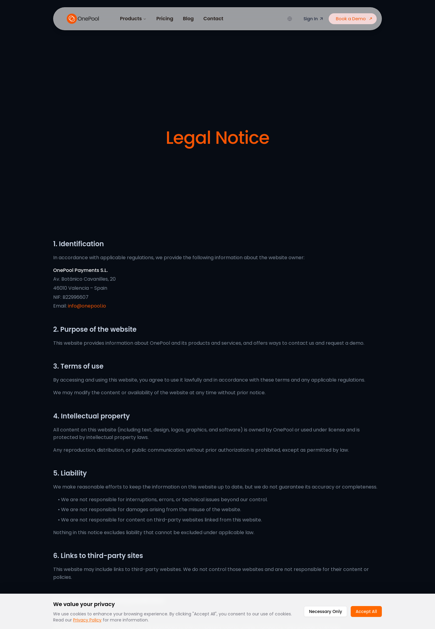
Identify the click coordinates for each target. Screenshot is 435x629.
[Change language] (289, 19)
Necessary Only (325, 611)
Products (133, 18)
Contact (213, 18)
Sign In (314, 19)
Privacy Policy (87, 620)
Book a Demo (354, 18)
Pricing (164, 18)
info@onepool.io (87, 305)
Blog (188, 18)
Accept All (366, 611)
